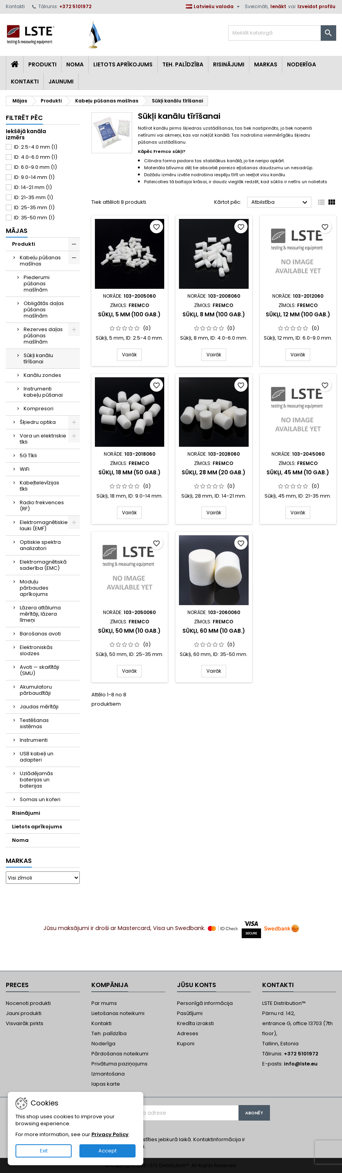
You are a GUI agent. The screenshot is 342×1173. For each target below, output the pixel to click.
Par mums (104, 1003)
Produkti (42, 64)
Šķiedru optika (38, 422)
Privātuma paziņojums (119, 1063)
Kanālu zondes (42, 375)
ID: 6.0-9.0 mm (35, 167)
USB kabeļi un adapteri (36, 756)
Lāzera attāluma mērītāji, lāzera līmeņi (40, 614)
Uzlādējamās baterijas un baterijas (36, 780)
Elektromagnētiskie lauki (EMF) (44, 525)
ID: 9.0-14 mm (34, 177)
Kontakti (15, 6)
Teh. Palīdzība (182, 64)
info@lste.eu (301, 1063)
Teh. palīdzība (109, 1033)
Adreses (187, 1033)
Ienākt (278, 6)
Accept (107, 1150)
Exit (44, 1150)
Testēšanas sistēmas (34, 723)
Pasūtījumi (190, 1013)
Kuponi (185, 1043)
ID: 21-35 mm (33, 197)
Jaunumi (61, 81)
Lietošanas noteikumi (117, 1013)
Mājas (16, 230)
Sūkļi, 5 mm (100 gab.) (129, 314)
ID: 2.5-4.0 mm (35, 147)
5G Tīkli (28, 455)
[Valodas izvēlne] (214, 6)
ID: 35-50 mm (34, 217)
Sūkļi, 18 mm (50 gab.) (129, 472)
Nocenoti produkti (28, 1003)
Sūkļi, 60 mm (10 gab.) (213, 631)
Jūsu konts (196, 984)
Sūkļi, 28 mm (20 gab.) (214, 472)
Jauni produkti (23, 1013)
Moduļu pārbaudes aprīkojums (34, 588)
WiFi (24, 469)
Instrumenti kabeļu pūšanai (43, 392)
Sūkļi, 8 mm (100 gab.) (213, 314)
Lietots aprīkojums (123, 64)
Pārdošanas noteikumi (119, 1053)
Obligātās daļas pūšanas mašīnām (44, 309)
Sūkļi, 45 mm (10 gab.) (297, 472)
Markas (265, 64)
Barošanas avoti (40, 633)
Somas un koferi (40, 799)
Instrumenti (34, 740)
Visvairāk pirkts (24, 1023)
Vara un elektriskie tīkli (43, 439)
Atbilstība (280, 202)
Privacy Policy (110, 1134)
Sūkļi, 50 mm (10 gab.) (129, 631)
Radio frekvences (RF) (42, 505)
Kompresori (38, 408)
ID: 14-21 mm (33, 187)
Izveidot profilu (316, 6)
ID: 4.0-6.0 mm (35, 157)
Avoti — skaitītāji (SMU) (39, 670)
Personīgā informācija (205, 1003)
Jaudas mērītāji (39, 706)
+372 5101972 (75, 6)
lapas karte (105, 1084)
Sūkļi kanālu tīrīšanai (38, 358)
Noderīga (301, 64)
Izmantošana (108, 1074)
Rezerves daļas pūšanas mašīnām (43, 335)
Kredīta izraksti (195, 1023)
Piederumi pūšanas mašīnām (37, 283)
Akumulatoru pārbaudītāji (36, 690)
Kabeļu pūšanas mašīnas (40, 260)
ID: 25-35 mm (34, 207)
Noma (75, 64)
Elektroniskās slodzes (36, 650)
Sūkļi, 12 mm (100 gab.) (298, 314)
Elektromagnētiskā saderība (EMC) (43, 565)
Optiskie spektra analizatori (40, 545)
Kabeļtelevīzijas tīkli (39, 486)
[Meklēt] (282, 33)
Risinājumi (228, 64)
